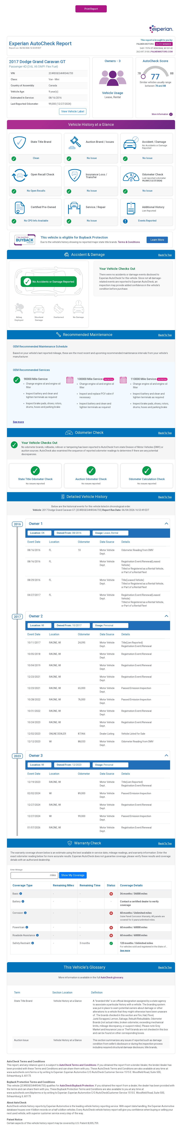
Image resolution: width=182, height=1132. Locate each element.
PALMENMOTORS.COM (162, 51)
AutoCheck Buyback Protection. (77, 1085)
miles (53, 875)
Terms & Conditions (129, 242)
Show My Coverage (72, 875)
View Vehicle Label (72, 111)
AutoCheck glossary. (112, 977)
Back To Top (165, 255)
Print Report (91, 8)
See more (125, 950)
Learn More (157, 239)
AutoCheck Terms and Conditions (77, 1065)
